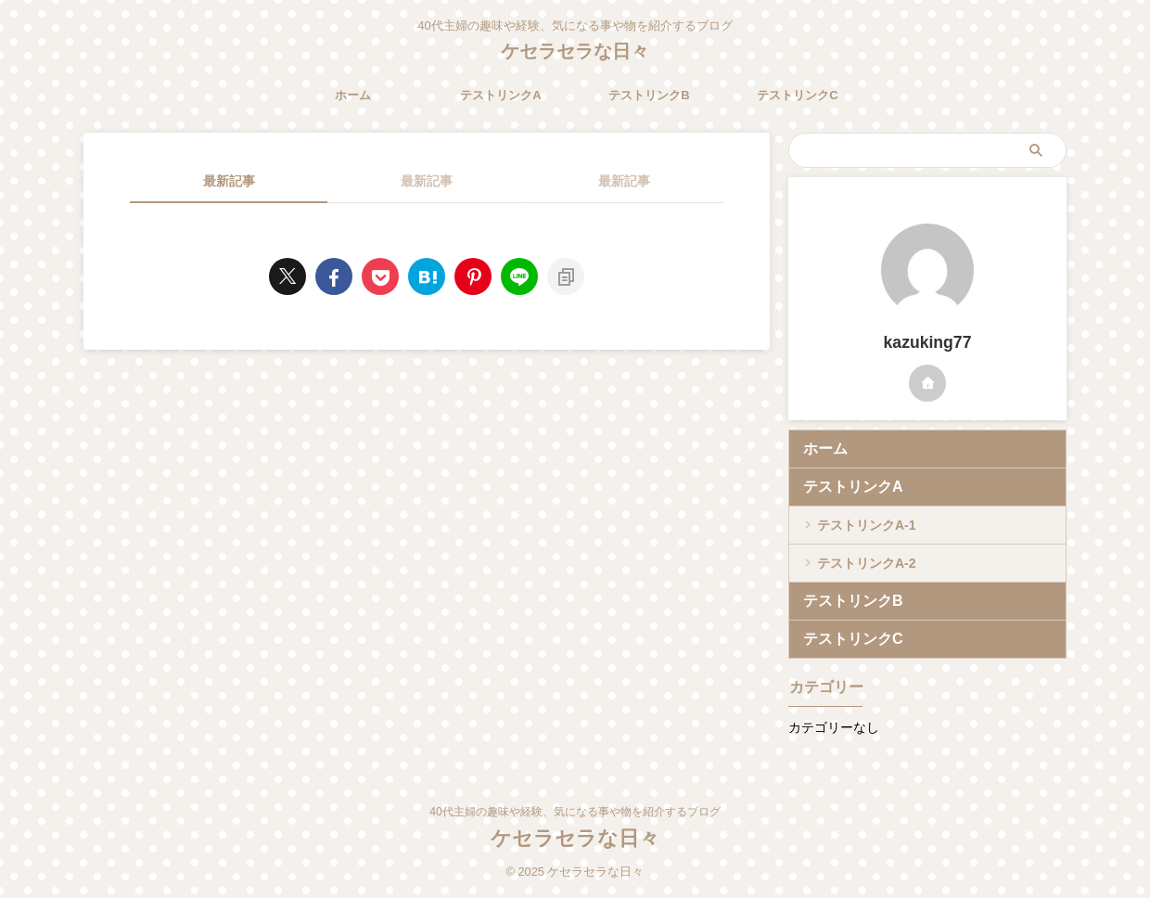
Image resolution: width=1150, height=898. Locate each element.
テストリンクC (797, 95)
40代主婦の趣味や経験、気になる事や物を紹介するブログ (574, 811)
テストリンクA (500, 95)
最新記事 (229, 180)
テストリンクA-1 (866, 525)
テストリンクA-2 (866, 563)
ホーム (353, 95)
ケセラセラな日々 (575, 51)
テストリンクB (648, 95)
